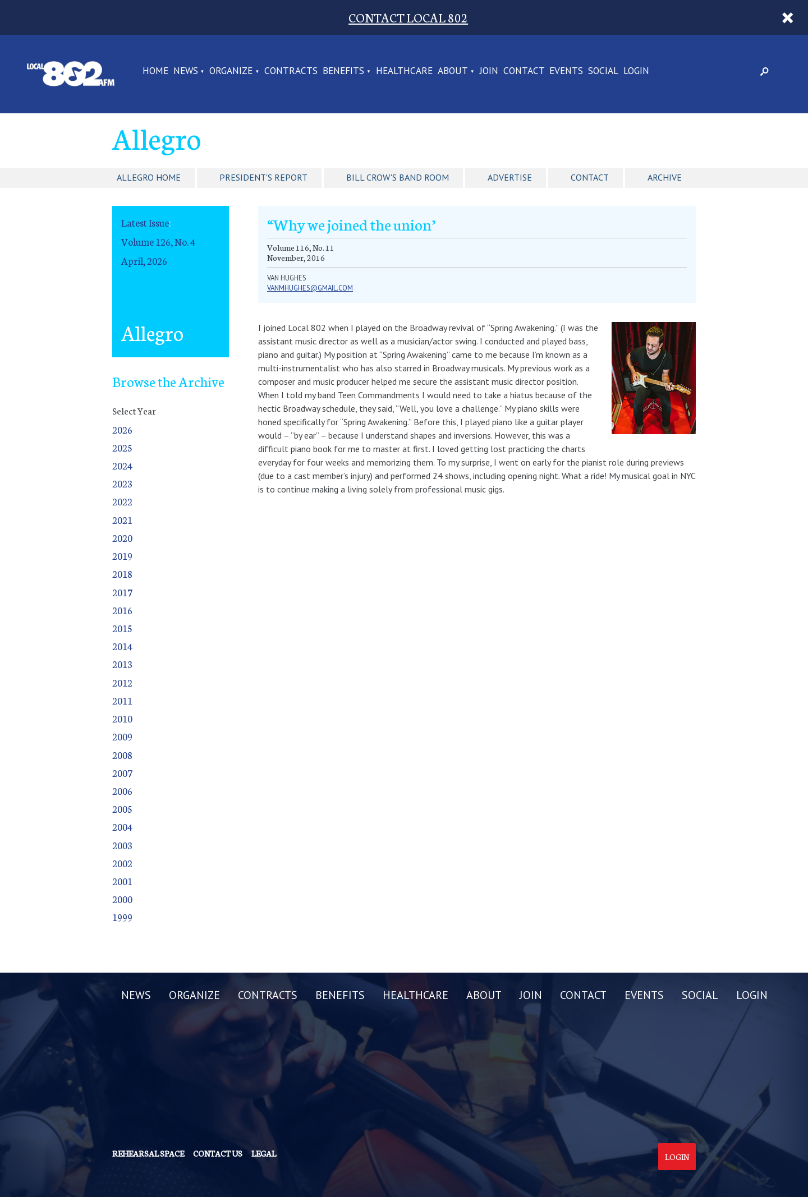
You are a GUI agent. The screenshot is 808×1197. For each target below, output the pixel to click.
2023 (122, 483)
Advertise (510, 177)
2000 (122, 899)
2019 (122, 556)
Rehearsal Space (148, 1153)
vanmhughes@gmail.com (310, 288)
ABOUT (453, 71)
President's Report (263, 177)
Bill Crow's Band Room (397, 177)
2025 (122, 447)
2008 (122, 755)
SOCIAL (603, 71)
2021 (122, 520)
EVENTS (566, 71)
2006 (122, 791)
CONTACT (524, 71)
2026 (122, 429)
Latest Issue (145, 222)
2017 (122, 592)
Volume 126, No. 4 (158, 241)
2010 (122, 718)
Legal (263, 1153)
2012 (122, 682)
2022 (122, 501)
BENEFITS (343, 71)
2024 (122, 465)
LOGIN (636, 71)
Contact (590, 177)
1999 (122, 917)
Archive (665, 177)
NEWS (185, 71)
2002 (122, 863)
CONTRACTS (291, 71)
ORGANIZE (230, 71)
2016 (122, 610)
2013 (122, 664)
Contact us (217, 1153)
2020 (122, 538)
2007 (122, 773)
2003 (122, 845)
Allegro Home (149, 177)
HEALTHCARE (404, 71)
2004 (122, 827)
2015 (122, 628)
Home (155, 71)
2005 (122, 809)
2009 (122, 736)
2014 (122, 646)
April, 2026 (144, 261)
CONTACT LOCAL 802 (408, 17)
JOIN (489, 71)
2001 (122, 881)
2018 (122, 574)
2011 (122, 700)
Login (677, 1156)
